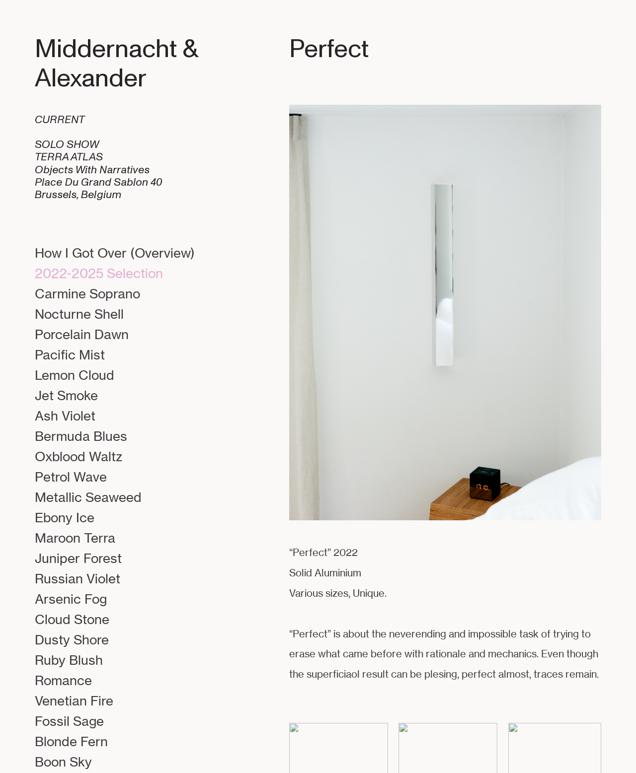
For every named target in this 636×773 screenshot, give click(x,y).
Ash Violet (65, 415)
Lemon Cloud (74, 375)
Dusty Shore (72, 639)
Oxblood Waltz (78, 456)
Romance (63, 680)
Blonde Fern (71, 741)
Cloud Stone (72, 619)
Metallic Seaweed (88, 497)
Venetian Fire (74, 700)
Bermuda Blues (81, 436)
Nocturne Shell (79, 314)
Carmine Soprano (87, 293)
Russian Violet (77, 578)
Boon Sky (63, 762)
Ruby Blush (69, 660)
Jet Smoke (66, 395)
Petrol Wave (71, 477)
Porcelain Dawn (82, 334)
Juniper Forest (78, 558)
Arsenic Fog (71, 599)
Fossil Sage (69, 721)
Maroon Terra (75, 538)
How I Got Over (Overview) (115, 253)
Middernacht (106, 49)
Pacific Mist (70, 354)
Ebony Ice (64, 517)
